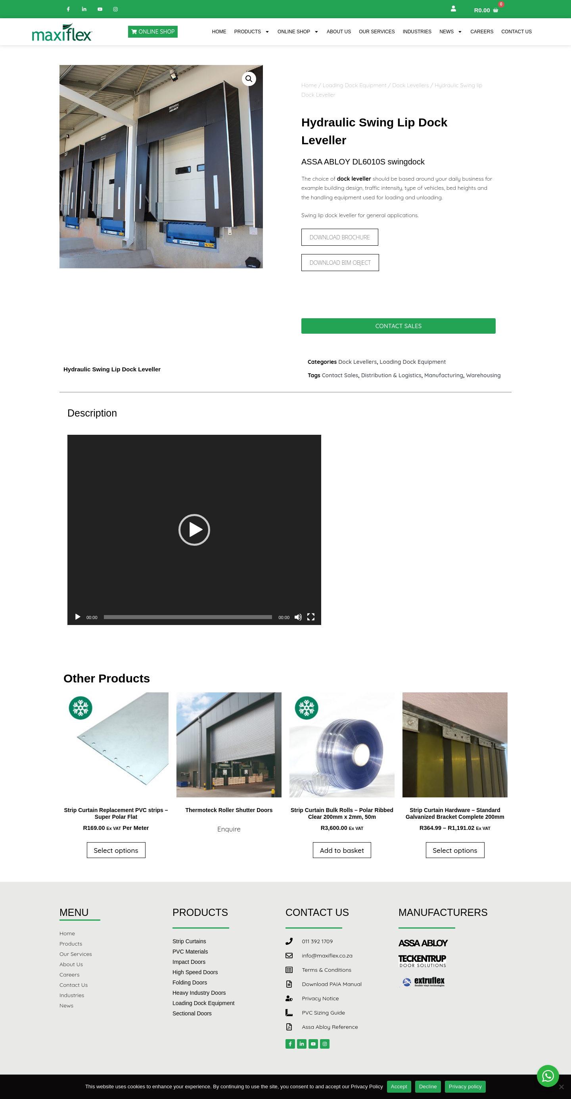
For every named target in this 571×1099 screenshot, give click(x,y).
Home (219, 31)
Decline (428, 1086)
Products (252, 31)
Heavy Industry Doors (199, 993)
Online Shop (298, 31)
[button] (249, 79)
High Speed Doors (195, 972)
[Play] (78, 617)
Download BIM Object (340, 262)
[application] (194, 530)
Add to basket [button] (342, 850)
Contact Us (516, 31)
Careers (481, 31)
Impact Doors (188, 962)
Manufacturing (443, 375)
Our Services (377, 31)
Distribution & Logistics (391, 375)
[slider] (188, 617)
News (450, 31)
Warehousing (483, 375)
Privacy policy (465, 1086)
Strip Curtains (189, 941)
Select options (116, 850)
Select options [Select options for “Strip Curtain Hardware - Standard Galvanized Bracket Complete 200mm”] (455, 850)
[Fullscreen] (311, 617)
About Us (339, 31)
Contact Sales (340, 375)
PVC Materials (190, 951)
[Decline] (561, 1087)
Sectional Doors (192, 1013)
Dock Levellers (410, 85)
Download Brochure (340, 237)
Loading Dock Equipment (355, 85)
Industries (417, 31)
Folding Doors (189, 982)
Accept (399, 1086)
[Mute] (298, 617)
